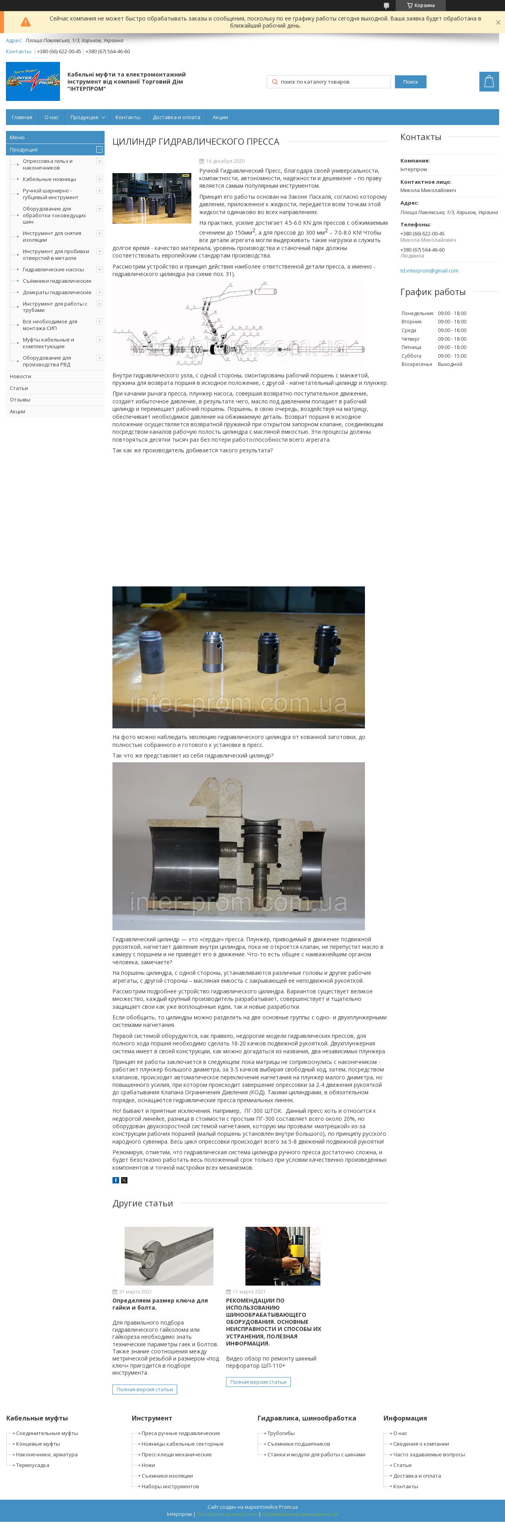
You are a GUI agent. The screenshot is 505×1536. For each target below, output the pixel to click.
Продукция (84, 117)
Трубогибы (281, 1447)
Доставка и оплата (176, 117)
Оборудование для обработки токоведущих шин (54, 215)
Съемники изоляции (167, 1489)
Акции (220, 117)
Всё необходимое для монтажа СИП (50, 325)
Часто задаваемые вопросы (429, 1469)
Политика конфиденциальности (300, 1528)
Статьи (19, 388)
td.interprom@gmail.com (429, 270)
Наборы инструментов (170, 1500)
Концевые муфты (38, 1458)
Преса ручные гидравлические (181, 1447)
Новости (20, 376)
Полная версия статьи (145, 1403)
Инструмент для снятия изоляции (52, 236)
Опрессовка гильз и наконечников (48, 164)
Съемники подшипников (298, 1458)
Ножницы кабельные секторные (183, 1458)
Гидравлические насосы (53, 269)
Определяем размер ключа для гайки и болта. (153, 1304)
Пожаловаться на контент (227, 1528)
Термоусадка (32, 1479)
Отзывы (20, 399)
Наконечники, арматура (47, 1469)
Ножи (148, 1479)
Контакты (128, 117)
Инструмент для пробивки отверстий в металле (56, 254)
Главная (22, 117)
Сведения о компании (421, 1458)
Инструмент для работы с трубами (55, 307)
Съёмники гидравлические (57, 280)
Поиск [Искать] (410, 82)
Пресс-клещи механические (177, 1469)
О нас (51, 117)
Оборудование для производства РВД (47, 361)
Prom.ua (288, 1521)
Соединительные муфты (47, 1447)
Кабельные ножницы (49, 179)
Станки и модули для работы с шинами (316, 1469)
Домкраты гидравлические (57, 292)
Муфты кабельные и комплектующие (48, 343)
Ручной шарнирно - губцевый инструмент (51, 194)
